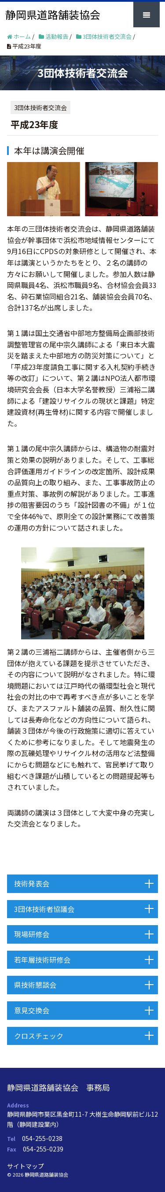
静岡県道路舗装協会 (52, 14)
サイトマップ (25, 1166)
